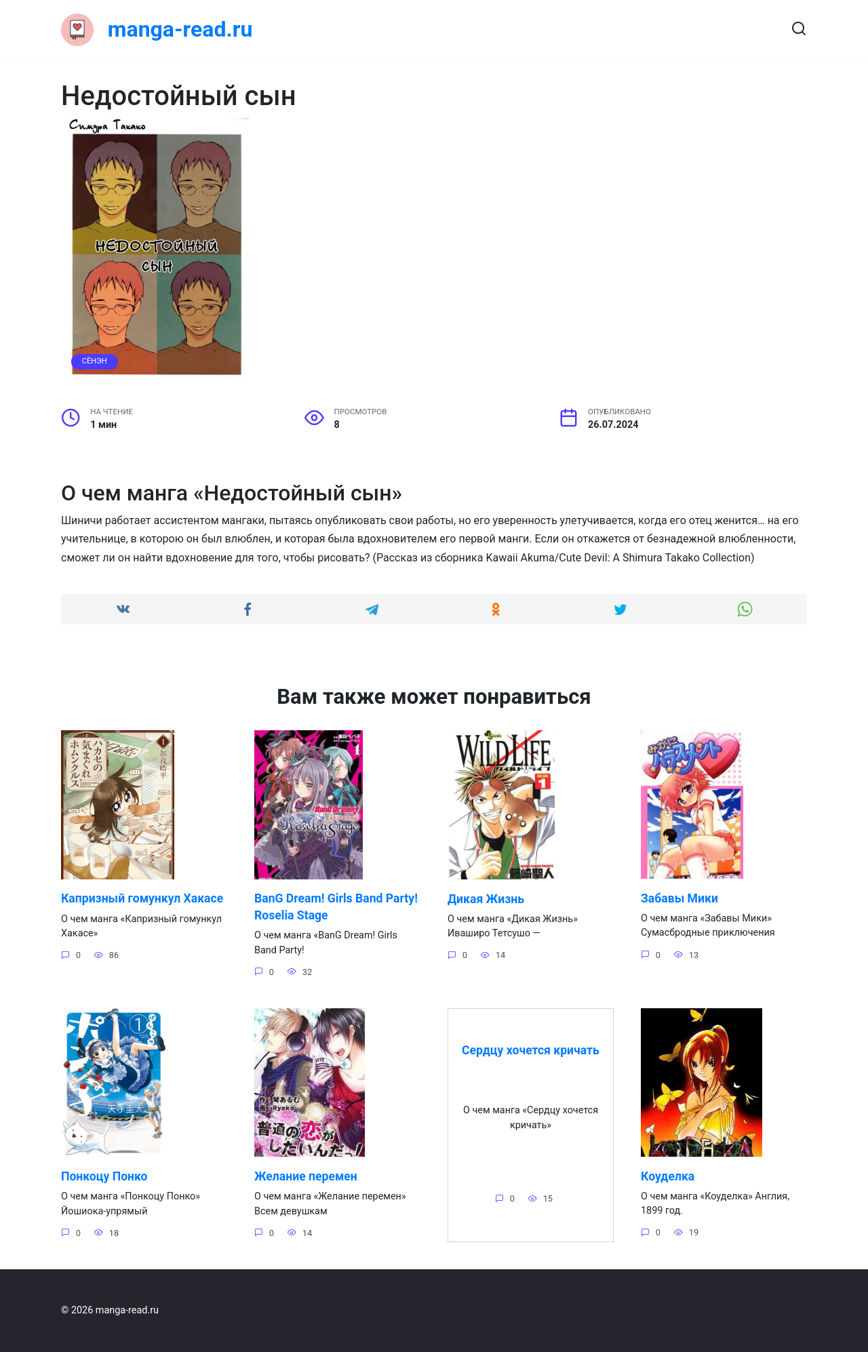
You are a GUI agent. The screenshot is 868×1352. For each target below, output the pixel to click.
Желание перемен (305, 1176)
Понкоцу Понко (104, 1176)
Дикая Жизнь (486, 898)
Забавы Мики (679, 897)
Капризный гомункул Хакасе (142, 898)
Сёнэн (94, 361)
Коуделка (667, 1176)
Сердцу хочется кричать (530, 1050)
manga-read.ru (180, 29)
